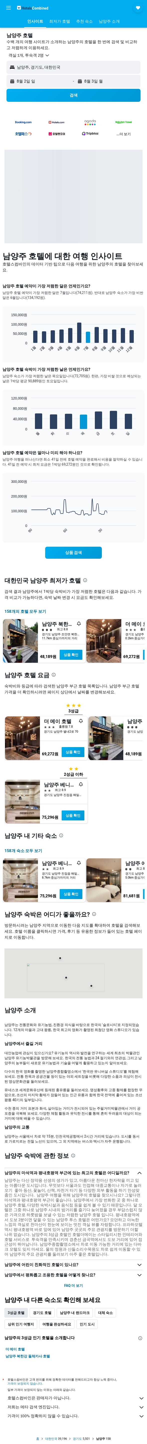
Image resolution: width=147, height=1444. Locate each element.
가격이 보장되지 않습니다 (24, 1383)
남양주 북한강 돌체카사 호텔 (27, 1356)
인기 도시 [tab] (87, 1324)
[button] (8, 7)
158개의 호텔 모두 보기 (25, 611)
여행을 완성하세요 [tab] (56, 1324)
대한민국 (51, 1439)
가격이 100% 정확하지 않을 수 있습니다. (76, 1416)
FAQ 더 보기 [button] (73, 1286)
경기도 (77, 1439)
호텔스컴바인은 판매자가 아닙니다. (76, 1398)
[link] (73, 553)
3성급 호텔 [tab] (16, 1313)
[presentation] (85, 580)
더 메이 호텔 (15, 1349)
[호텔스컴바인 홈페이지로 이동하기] (32, 7)
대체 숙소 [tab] (105, 1313)
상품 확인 (71, 655)
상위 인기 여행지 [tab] (21, 1324)
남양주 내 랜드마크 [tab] (75, 1313)
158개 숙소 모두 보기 (23, 850)
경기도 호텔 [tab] (42, 1313)
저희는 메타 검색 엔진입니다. (76, 1407)
